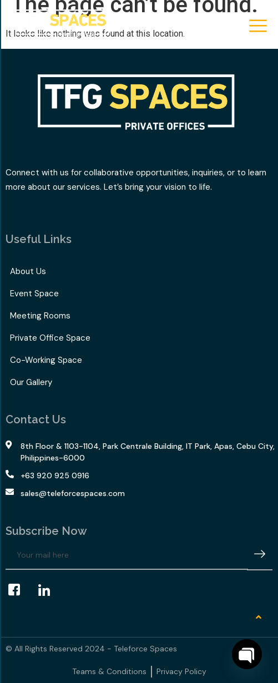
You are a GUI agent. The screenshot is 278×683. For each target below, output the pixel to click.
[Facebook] (19, 590)
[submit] (259, 555)
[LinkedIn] (49, 590)
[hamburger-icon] (257, 27)
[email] (127, 555)
